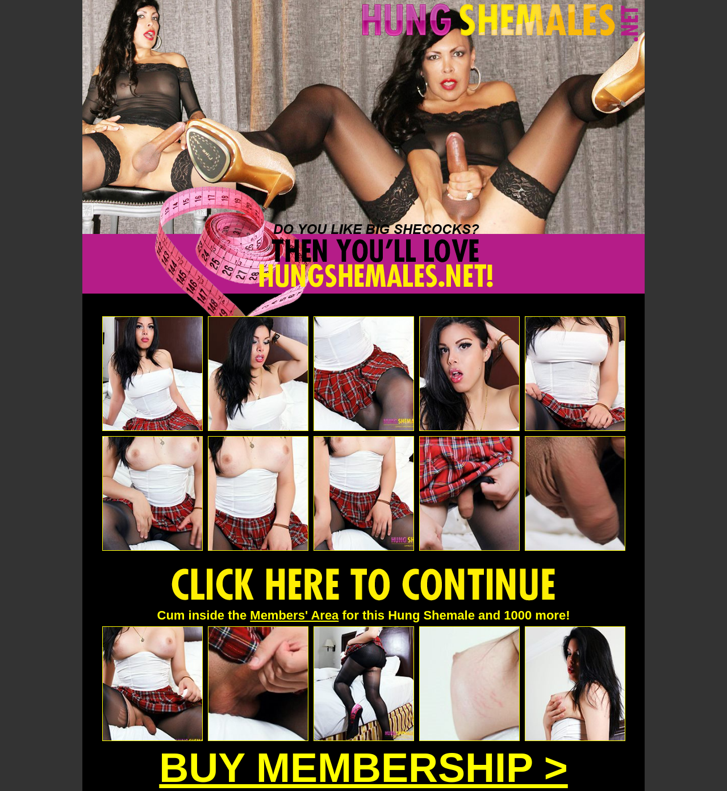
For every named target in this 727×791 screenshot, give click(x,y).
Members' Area (294, 615)
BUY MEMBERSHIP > (363, 767)
